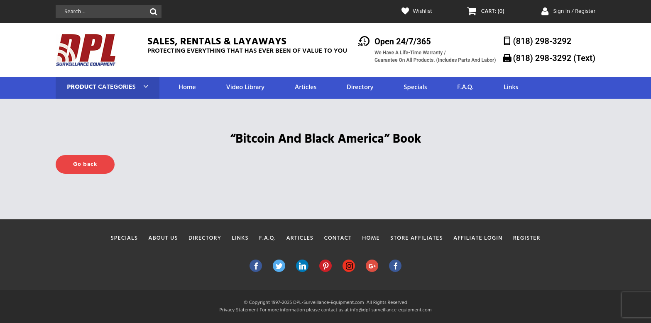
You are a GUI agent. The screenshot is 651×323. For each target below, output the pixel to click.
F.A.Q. (465, 88)
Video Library (245, 88)
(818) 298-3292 (542, 41)
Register (527, 238)
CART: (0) (492, 11)
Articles (305, 88)
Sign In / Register (574, 11)
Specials (415, 88)
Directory (360, 88)
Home (187, 88)
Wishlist (422, 11)
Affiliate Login (478, 238)
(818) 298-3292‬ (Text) (554, 58)
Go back (85, 164)
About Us (163, 238)
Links (511, 88)
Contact (338, 238)
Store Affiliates (416, 238)
